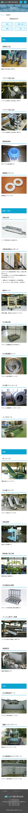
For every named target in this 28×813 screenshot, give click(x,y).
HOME (5, 791)
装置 (7, 28)
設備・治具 (20, 24)
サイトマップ (17, 791)
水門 (20, 28)
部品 (7, 24)
